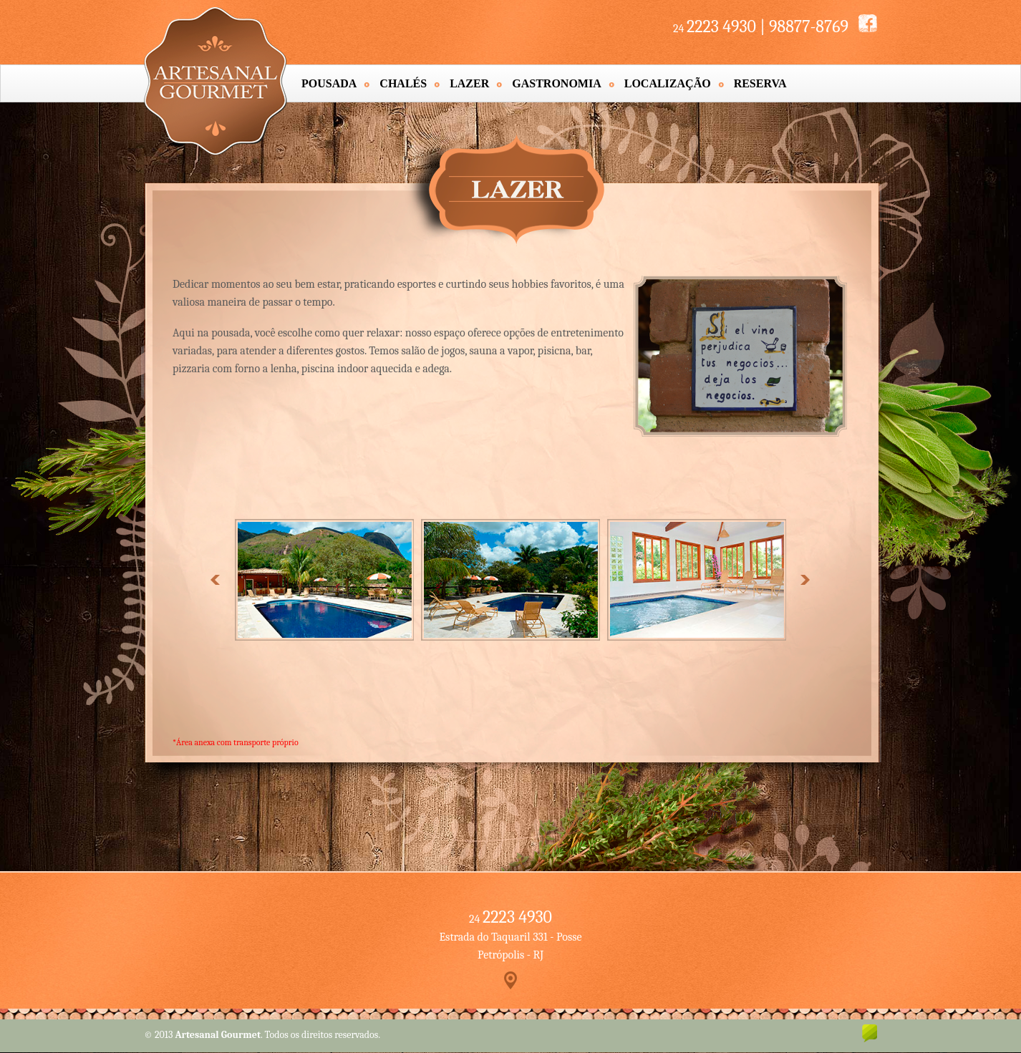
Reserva (760, 83)
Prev (215, 579)
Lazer (469, 83)
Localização (667, 83)
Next (804, 579)
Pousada (329, 83)
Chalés (403, 83)
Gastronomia (556, 83)
